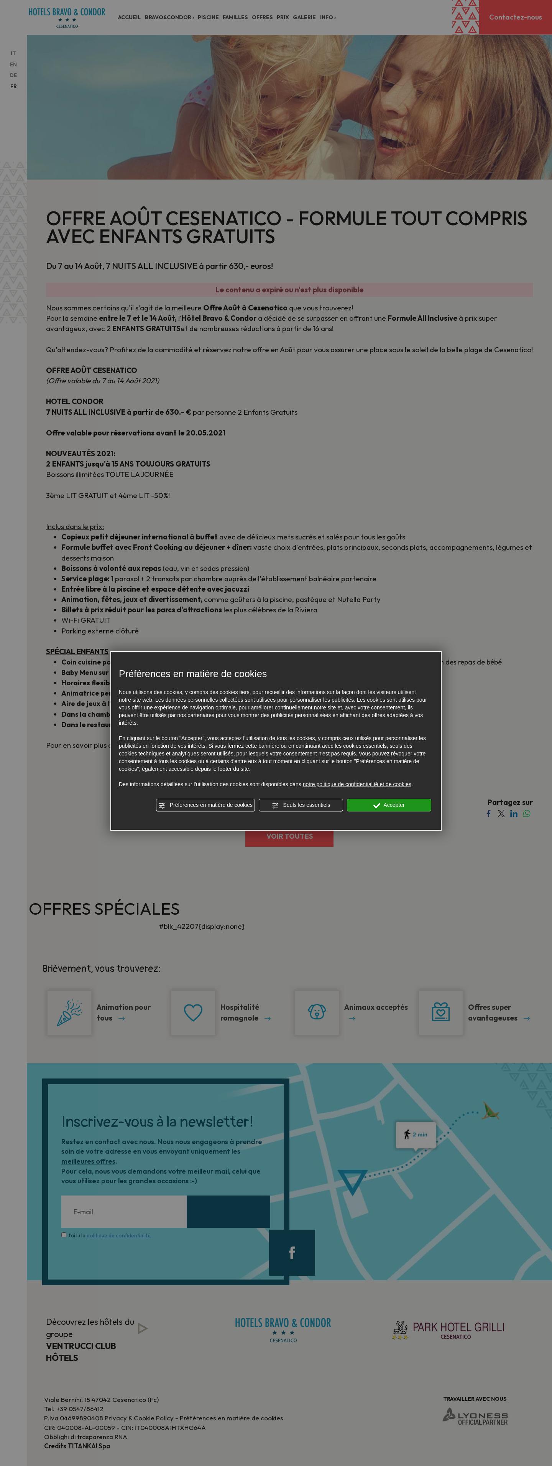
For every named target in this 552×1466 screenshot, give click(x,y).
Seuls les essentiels (301, 805)
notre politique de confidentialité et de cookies (357, 784)
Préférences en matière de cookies (205, 805)
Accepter (388, 805)
